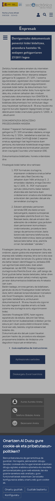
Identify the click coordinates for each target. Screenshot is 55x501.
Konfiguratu (12, 495)
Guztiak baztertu (37, 489)
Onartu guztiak (14, 489)
